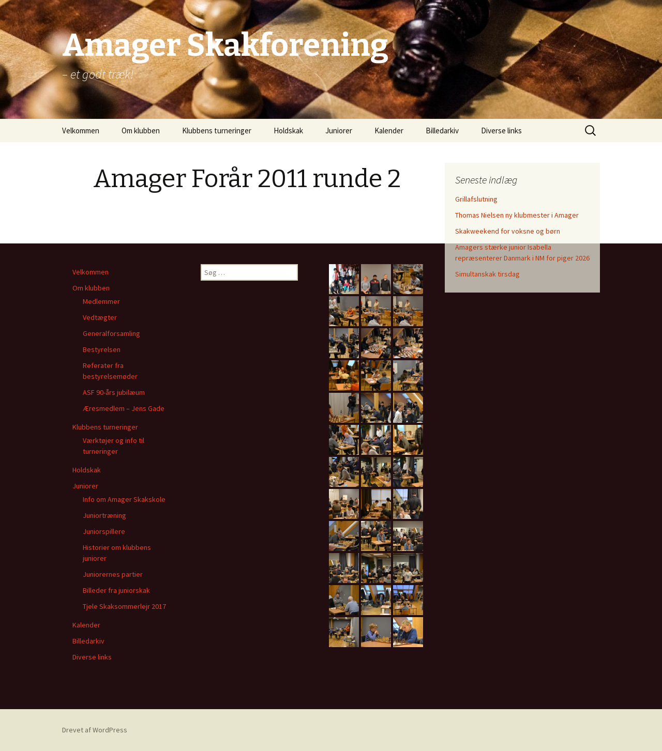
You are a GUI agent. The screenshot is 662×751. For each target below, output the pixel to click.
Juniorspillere (104, 531)
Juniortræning (104, 515)
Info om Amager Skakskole (124, 499)
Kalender (388, 130)
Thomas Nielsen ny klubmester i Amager (517, 215)
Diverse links (501, 130)
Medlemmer (101, 301)
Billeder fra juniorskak (116, 590)
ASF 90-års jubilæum (114, 392)
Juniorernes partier (113, 574)
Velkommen (80, 130)
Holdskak (288, 130)
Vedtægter (100, 317)
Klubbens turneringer (216, 130)
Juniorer (338, 130)
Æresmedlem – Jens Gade (123, 408)
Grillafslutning (476, 199)
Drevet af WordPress (94, 729)
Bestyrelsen (102, 349)
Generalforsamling (111, 333)
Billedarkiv (442, 130)
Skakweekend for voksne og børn (507, 231)
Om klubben (141, 130)
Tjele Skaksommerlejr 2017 (124, 606)
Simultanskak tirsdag (487, 274)
